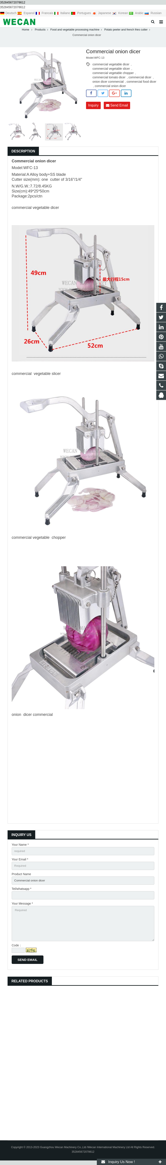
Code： (17, 950)
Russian (152, 13)
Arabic (136, 13)
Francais (44, 13)
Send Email (117, 108)
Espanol (26, 13)
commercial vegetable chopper (113, 75)
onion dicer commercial (108, 84)
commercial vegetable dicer (111, 66)
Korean (120, 13)
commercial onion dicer (110, 88)
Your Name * (20, 847)
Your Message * (22, 907)
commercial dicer (139, 79)
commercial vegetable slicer (111, 71)
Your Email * (20, 862)
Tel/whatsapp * (21, 892)
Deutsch (8, 13)
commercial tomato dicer (109, 79)
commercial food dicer (141, 84)
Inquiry (93, 108)
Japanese (102, 13)
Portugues (81, 13)
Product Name (21, 877)
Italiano (62, 13)
